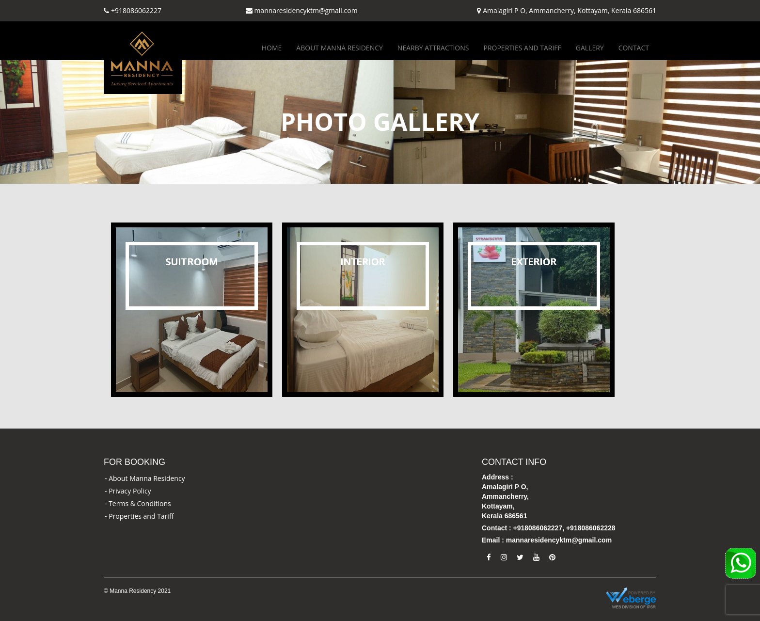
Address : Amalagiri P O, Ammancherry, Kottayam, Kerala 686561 (505, 496)
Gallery (590, 47)
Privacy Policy (130, 490)
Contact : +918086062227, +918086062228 (549, 528)
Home (272, 47)
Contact (633, 47)
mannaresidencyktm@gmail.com (305, 10)
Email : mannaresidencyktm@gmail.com (547, 540)
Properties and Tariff (522, 47)
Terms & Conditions (140, 503)
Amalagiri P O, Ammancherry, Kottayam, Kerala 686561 (569, 10)
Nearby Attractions (433, 47)
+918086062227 (136, 10)
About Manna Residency (339, 47)
